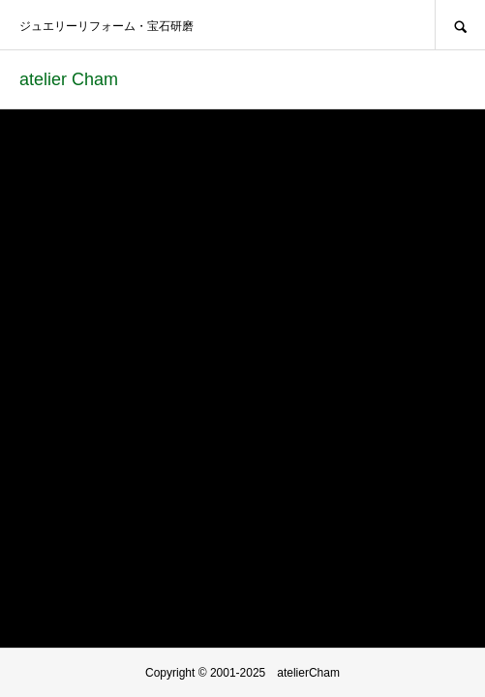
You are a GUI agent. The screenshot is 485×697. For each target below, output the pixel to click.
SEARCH (460, 24)
